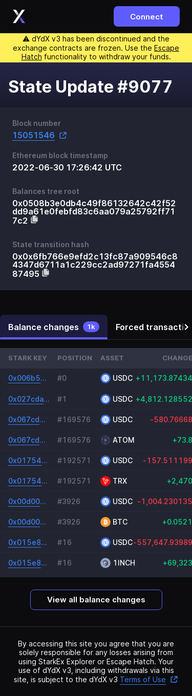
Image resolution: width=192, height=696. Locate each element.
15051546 (39, 135)
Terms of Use (149, 679)
